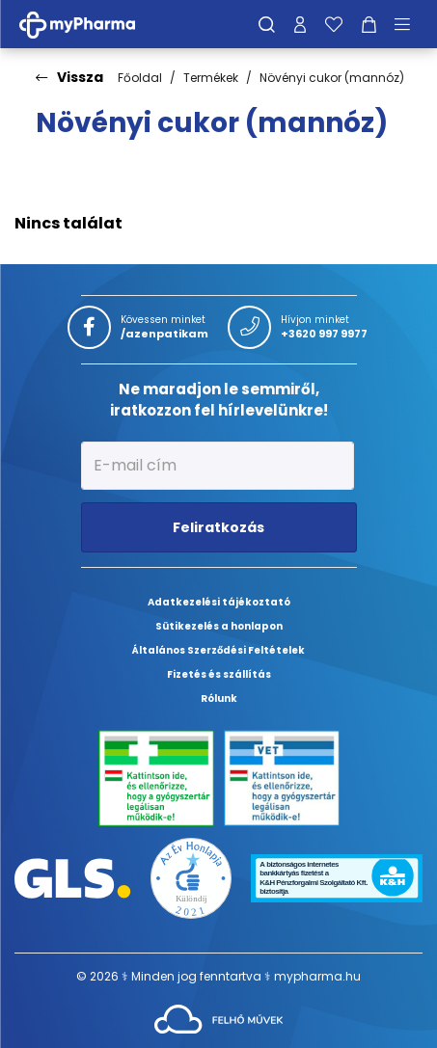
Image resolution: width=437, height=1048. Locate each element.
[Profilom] (300, 24)
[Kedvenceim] (333, 24)
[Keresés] (267, 24)
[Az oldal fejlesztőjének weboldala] (218, 1018)
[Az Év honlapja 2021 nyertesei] (191, 877)
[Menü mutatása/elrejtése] (409, 24)
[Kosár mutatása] (369, 24)
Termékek (210, 77)
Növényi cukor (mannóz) (331, 77)
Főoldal (140, 77)
